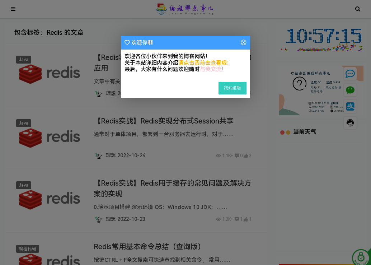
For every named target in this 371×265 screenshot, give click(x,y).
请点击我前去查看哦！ (205, 63)
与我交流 (210, 69)
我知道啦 (232, 87)
